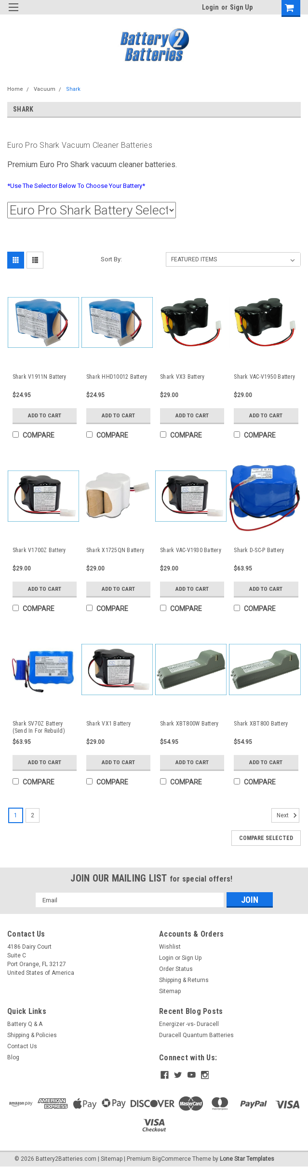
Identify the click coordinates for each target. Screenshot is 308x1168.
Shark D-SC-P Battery (259, 550)
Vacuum (44, 89)
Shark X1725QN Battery (115, 550)
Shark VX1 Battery (108, 723)
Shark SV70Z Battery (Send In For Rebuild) (39, 727)
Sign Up (241, 7)
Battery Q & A (24, 1024)
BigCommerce (171, 1158)
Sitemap (170, 991)
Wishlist (170, 946)
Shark (73, 89)
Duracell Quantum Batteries (196, 1035)
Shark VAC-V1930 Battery (190, 550)
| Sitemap (110, 1158)
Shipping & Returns (184, 980)
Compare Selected (266, 838)
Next (288, 815)
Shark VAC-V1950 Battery (264, 376)
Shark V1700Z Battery (39, 550)
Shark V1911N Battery (40, 376)
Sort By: (111, 259)
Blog (13, 1057)
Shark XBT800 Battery (261, 723)
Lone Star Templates (247, 1158)
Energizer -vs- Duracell (189, 1024)
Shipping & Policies (32, 1035)
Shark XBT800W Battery (189, 723)
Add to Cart (44, 415)
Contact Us (22, 1046)
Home (15, 89)
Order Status (176, 969)
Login (210, 7)
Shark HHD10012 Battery (116, 376)
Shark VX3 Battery (182, 376)
